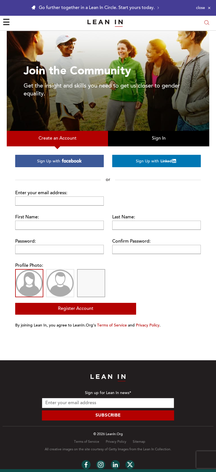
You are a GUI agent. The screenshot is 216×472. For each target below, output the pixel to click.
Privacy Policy (147, 326)
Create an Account (57, 138)
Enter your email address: (41, 193)
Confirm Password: (131, 241)
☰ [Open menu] (6, 23)
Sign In (159, 138)
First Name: (27, 217)
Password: (25, 241)
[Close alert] (203, 8)
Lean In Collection (156, 449)
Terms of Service (112, 326)
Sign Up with (59, 161)
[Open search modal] (206, 23)
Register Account (75, 309)
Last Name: (123, 217)
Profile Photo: (29, 265)
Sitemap (139, 442)
